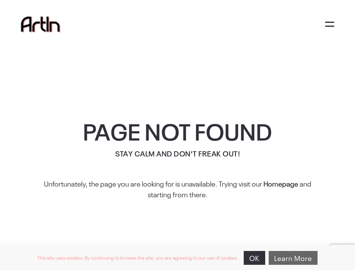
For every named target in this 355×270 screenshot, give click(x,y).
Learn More (293, 258)
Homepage (280, 183)
